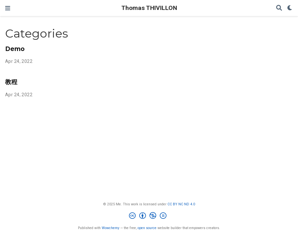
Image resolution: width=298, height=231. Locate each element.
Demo (15, 49)
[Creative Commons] (149, 216)
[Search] (279, 8)
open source (147, 228)
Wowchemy (110, 228)
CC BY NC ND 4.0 (181, 204)
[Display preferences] (290, 8)
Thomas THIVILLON (149, 8)
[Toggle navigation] (7, 8)
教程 (11, 82)
